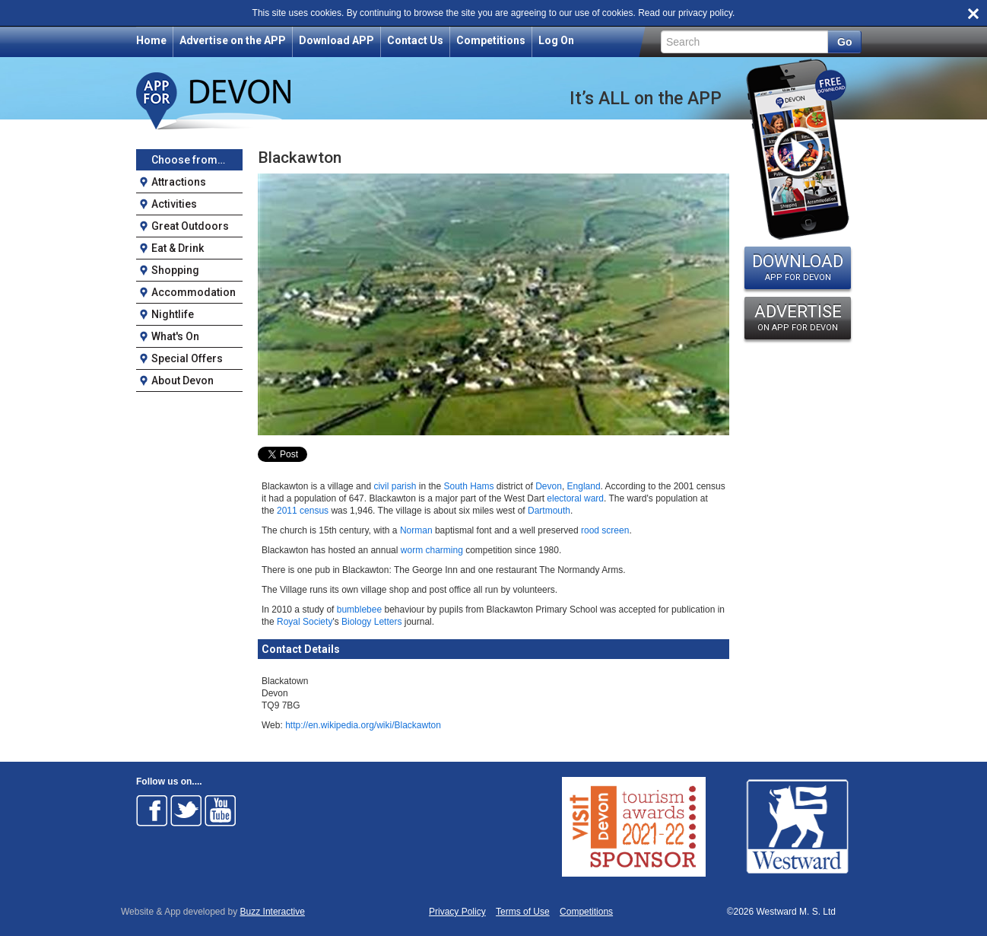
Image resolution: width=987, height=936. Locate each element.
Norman (416, 530)
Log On (556, 40)
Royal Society (304, 621)
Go (844, 42)
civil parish (394, 486)
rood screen (605, 530)
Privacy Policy (457, 912)
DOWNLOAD (797, 267)
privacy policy (705, 13)
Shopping (175, 270)
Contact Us (415, 40)
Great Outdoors (190, 226)
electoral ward (575, 498)
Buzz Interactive (272, 911)
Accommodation (193, 292)
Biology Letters (371, 621)
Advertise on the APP (232, 40)
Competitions (490, 40)
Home (151, 40)
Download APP (336, 40)
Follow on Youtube (220, 810)
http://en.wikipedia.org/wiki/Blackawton (363, 725)
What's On (175, 336)
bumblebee (359, 609)
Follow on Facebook (152, 810)
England (584, 486)
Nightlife (172, 314)
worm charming (432, 550)
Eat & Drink (177, 248)
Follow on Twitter (186, 810)
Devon (548, 486)
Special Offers (187, 358)
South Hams (468, 486)
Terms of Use (523, 912)
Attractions (178, 182)
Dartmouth (549, 510)
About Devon (182, 380)
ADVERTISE (797, 317)
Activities (174, 204)
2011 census (302, 510)
